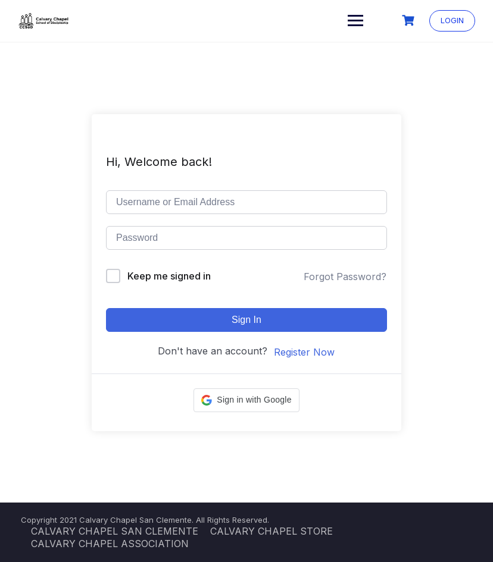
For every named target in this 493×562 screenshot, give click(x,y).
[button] (246, 400)
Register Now (304, 352)
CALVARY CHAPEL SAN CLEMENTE (114, 531)
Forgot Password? (345, 276)
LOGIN (452, 20)
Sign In (246, 320)
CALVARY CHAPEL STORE (271, 531)
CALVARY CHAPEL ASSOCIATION (110, 544)
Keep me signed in (169, 276)
